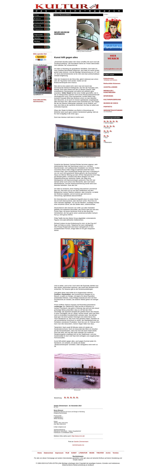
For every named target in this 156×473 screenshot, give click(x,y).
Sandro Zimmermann (81, 441)
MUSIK (91, 453)
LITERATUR (83, 453)
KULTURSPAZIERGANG (112, 99)
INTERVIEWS (108, 96)
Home (40, 453)
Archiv (108, 453)
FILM (67, 453)
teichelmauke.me (78, 445)
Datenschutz (48, 453)
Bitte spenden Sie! (40, 54)
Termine (115, 453)
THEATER (100, 453)
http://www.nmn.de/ (78, 436)
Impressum (59, 453)
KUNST (73, 453)
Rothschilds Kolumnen (112, 83)
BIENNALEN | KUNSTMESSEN (109, 91)
